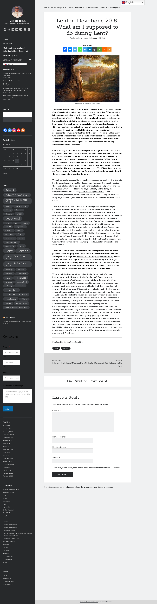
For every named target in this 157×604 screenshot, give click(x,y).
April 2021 (6, 443)
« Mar (5, 173)
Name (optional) (59, 437)
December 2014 (8, 464)
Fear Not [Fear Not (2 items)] (8, 227)
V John (84, 38)
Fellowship (6, 507)
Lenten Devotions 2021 (12, 60)
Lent (4, 519)
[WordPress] (94, 49)
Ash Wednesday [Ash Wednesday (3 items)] (21, 206)
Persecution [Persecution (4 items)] (21, 274)
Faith (4, 504)
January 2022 (7, 441)
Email (6, 372)
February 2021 (8, 449)
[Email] (99, 49)
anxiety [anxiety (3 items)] (8, 206)
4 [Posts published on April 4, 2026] (25, 153)
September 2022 (8, 438)
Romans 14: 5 (66, 283)
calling (5, 495)
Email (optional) (59, 447)
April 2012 (6, 467)
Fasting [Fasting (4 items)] (25, 223)
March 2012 (7, 470)
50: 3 (97, 256)
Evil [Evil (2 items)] (16, 223)
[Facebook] (65, 49)
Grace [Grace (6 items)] (20, 234)
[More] (109, 49)
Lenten (5, 522)
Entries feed (7, 578)
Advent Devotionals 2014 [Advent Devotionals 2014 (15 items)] (16, 201)
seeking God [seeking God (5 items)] (22, 282)
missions (6, 550)
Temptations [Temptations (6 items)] (11, 299)
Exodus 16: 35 (106, 256)
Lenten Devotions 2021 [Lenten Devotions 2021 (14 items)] (15, 257)
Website (56, 457)
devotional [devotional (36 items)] (13, 218)
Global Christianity (9, 510)
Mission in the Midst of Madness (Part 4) (69, 363)
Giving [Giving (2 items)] (19, 230)
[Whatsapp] (80, 49)
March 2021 (7, 446)
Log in (5, 576)
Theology (6, 553)
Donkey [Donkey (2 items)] (8, 223)
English (128, 2)
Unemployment (8, 559)
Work (5, 562)
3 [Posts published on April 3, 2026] (21, 153)
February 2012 (8, 473)
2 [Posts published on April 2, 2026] (17, 153)
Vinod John (17, 21)
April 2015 (6, 452)
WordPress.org (8, 584)
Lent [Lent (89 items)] (9, 251)
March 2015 (7, 455)
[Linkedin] (89, 49)
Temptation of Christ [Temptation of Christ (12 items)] (16, 294)
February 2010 (8, 476)
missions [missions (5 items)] (9, 274)
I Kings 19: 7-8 (104, 262)
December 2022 (8, 435)
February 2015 (8, 458)
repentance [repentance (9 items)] (20, 277)
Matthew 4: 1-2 (86, 191)
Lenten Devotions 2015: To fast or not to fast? (105, 364)
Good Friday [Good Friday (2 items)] (9, 234)
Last (4, 366)
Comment (56, 410)
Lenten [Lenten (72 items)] (23, 251)
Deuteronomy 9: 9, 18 (101, 259)
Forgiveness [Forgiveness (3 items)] (20, 227)
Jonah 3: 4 (110, 265)
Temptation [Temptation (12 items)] (11, 290)
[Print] (104, 49)
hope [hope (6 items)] (21, 238)
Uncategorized (8, 556)
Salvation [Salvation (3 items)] (9, 282)
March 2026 (7, 429)
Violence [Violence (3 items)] (24, 299)
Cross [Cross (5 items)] (19, 214)
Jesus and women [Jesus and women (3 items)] (11, 242)
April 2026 (6, 426)
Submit (8, 409)
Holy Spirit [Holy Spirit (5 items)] (10, 238)
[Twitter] (75, 49)
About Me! (7, 43)
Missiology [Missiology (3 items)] (9, 270)
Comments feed (8, 581)
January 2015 (7, 461)
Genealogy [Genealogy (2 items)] (9, 230)
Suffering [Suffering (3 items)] (9, 286)
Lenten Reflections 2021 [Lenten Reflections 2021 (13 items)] (16, 264)
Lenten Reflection (9, 530)
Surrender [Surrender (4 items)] (20, 286)
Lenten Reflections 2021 (11, 539)
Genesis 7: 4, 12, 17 (85, 256)
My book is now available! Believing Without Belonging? (15, 49)
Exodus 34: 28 (84, 259)
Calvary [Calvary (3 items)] (8, 210)
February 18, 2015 (97, 38)
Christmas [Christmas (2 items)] (9, 214)
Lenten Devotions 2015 (10, 525)
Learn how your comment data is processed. (94, 487)
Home (5, 39)
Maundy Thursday (9, 542)
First (5, 357)
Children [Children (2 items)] (18, 210)
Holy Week (6, 516)
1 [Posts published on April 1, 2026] (13, 153)
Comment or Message (13, 385)
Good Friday (7, 513)
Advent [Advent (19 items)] (10, 190)
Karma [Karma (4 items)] (21, 246)
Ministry (6, 544)
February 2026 (8, 432)
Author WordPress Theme (89, 602)
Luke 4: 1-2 (99, 191)
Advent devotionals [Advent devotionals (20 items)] (17, 194)
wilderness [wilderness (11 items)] (21, 303)
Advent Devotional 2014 (11, 489)
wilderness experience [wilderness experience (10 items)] (16, 307)
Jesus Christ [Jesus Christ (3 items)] (10, 246)
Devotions (6, 501)
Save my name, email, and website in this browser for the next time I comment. (87, 467)
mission (5, 547)
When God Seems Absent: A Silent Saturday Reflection (17, 323)
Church (5, 498)
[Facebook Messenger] (70, 49)
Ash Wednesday (8, 492)
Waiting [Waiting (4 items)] (8, 303)
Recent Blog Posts (10, 55)
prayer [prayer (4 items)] (8, 278)
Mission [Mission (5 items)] (21, 269)
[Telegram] (85, 49)
